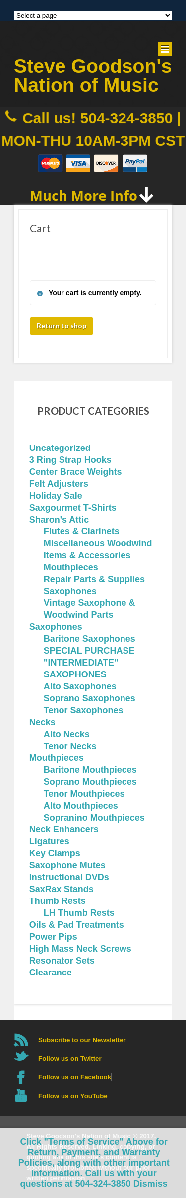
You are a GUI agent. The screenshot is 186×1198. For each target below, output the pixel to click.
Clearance (50, 972)
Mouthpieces (71, 567)
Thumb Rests (57, 901)
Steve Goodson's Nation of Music (93, 75)
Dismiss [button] (150, 1184)
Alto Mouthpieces (81, 806)
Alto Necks (67, 734)
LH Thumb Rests (79, 913)
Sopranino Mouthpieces (94, 818)
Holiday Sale (55, 496)
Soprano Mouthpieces (90, 782)
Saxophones (70, 591)
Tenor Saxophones (84, 710)
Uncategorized (60, 448)
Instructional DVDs (69, 877)
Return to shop (61, 325)
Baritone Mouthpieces (90, 770)
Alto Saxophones (80, 686)
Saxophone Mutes (67, 865)
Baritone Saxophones (89, 639)
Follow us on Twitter (70, 1058)
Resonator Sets (62, 961)
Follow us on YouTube (73, 1096)
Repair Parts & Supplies (94, 579)
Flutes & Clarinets (82, 531)
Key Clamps (54, 853)
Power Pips (53, 937)
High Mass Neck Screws (80, 949)
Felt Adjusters (58, 484)
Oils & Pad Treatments (76, 925)
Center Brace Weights (75, 472)
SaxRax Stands (61, 889)
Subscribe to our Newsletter (82, 1040)
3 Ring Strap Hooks (70, 460)
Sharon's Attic (59, 519)
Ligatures (49, 841)
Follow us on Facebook (74, 1077)
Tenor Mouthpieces (84, 794)
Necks (42, 722)
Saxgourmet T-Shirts (73, 508)
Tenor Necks (70, 746)
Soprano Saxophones (89, 698)
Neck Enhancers (64, 829)
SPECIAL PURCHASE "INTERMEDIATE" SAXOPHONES (89, 662)
